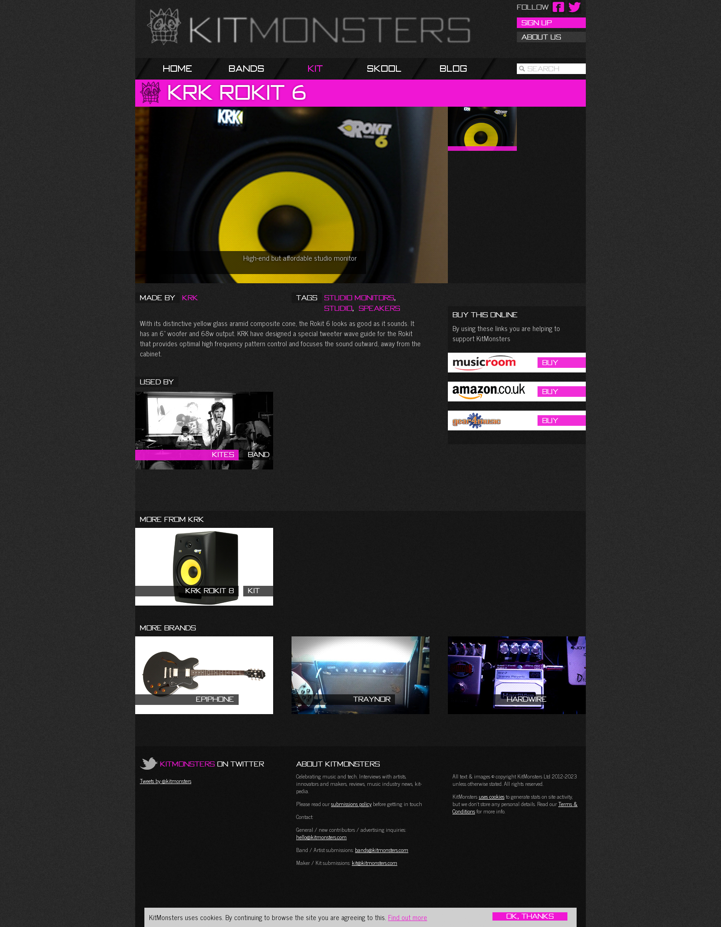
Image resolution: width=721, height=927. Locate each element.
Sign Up (536, 22)
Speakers (379, 308)
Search (543, 68)
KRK (190, 297)
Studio (338, 308)
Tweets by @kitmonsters (165, 780)
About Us (541, 36)
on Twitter (212, 763)
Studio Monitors (359, 297)
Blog (453, 68)
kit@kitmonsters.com (374, 862)
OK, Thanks (530, 916)
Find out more (407, 917)
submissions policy (351, 803)
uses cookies (491, 796)
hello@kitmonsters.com (321, 836)
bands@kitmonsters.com (381, 849)
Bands (246, 68)
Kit (315, 68)
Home (177, 68)
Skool (384, 68)
